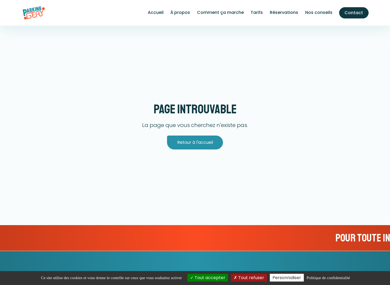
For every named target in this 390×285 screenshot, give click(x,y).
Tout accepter (207, 278)
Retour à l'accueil (195, 142)
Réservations (284, 12)
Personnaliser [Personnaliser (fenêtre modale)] (286, 278)
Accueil (156, 12)
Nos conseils (318, 12)
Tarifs (257, 12)
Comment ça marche (220, 12)
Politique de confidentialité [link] (328, 278)
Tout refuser (249, 278)
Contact (353, 13)
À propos (180, 12)
